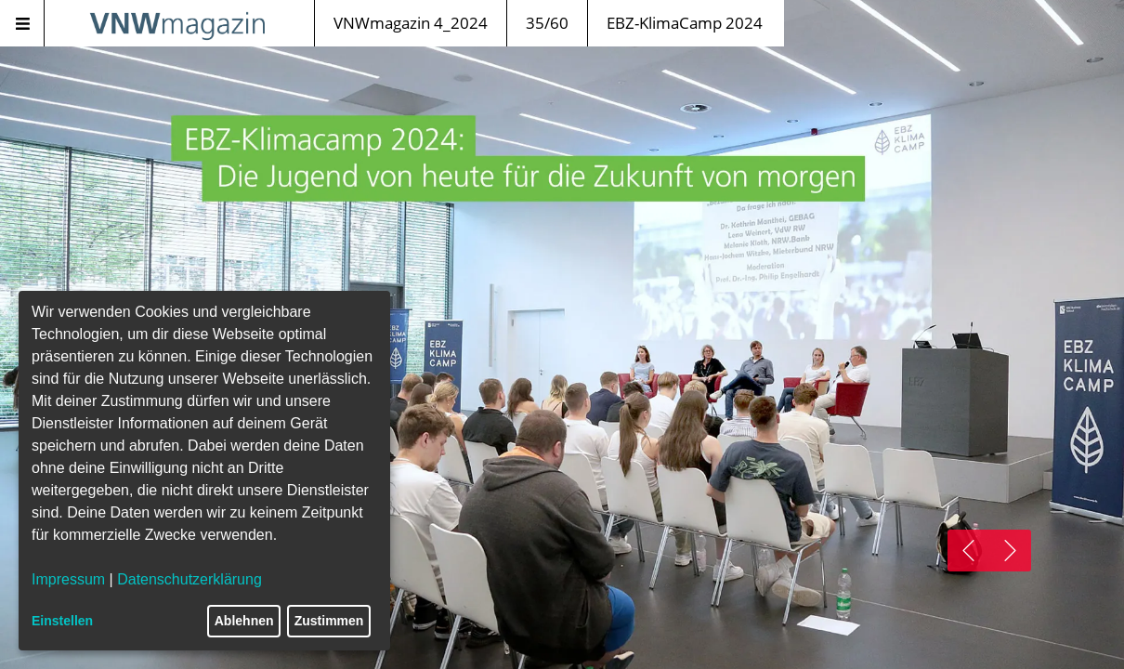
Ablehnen (244, 620)
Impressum (68, 579)
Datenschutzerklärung (189, 579)
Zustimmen (329, 620)
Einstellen (62, 620)
